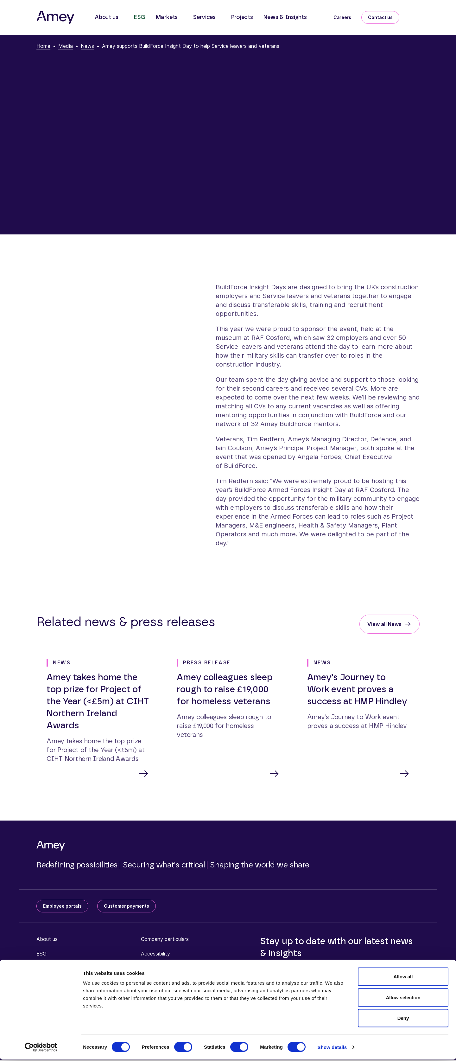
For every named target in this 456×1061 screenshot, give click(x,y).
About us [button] (106, 17)
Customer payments (126, 906)
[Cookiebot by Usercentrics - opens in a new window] (41, 1048)
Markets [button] (166, 17)
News (87, 46)
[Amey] (55, 17)
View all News (384, 624)
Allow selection (403, 998)
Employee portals (62, 906)
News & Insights (285, 17)
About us (47, 939)
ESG (139, 17)
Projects (242, 17)
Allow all (403, 978)
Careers (342, 17)
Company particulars (165, 939)
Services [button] (204, 17)
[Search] (414, 16)
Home (43, 46)
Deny (403, 1019)
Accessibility (155, 954)
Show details (332, 1048)
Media (65, 46)
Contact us (380, 17)
